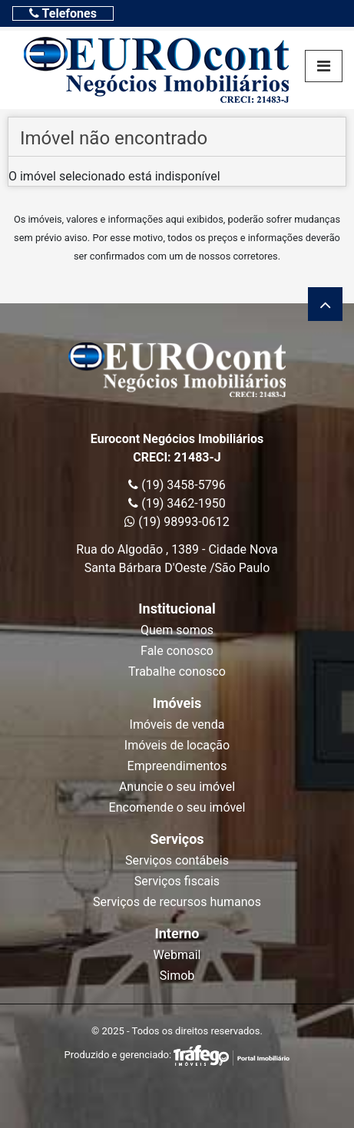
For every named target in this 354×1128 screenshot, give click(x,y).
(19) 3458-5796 (176, 485)
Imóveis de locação (177, 745)
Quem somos (177, 630)
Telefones (63, 13)
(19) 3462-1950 (176, 503)
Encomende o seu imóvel (177, 807)
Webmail (177, 955)
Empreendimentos (177, 766)
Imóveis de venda (177, 724)
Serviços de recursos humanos (177, 902)
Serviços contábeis (177, 860)
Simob (177, 975)
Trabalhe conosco (177, 671)
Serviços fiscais (177, 881)
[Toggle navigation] (63, 13)
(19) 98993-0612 (176, 521)
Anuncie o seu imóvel (177, 786)
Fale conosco (177, 650)
